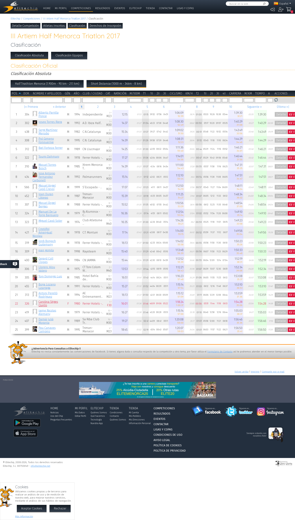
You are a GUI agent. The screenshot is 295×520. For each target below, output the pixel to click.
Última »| (283, 107)
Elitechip (135, 8)
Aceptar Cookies (31, 508)
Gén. (68, 93)
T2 (197, 93)
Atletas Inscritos (54, 25)
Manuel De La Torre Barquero (48, 213)
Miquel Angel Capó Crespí (47, 187)
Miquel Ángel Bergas (47, 204)
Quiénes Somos (99, 412)
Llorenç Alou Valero (47, 268)
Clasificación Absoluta (29, 55)
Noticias (54, 412)
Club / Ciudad (92, 93)
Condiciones (116, 412)
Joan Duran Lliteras (46, 195)
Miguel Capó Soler (50, 221)
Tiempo (260, 93)
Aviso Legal (162, 440)
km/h (189, 93)
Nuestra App (97, 423)
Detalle (281, 114)
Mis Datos (80, 412)
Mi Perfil (61, 8)
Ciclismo (176, 93)
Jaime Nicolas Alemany (47, 312)
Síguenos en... (210, 408)
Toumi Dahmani (49, 156)
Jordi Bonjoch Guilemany (47, 242)
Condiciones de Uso (168, 434)
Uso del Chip (56, 416)
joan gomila (46, 250)
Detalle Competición (25, 25)
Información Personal (140, 423)
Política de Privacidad (170, 450)
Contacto (114, 416)
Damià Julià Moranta (46, 321)
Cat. (108, 93)
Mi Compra (288, 11)
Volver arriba (241, 371)
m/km (248, 93)
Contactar (166, 8)
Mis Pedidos (135, 416)
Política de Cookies (168, 445)
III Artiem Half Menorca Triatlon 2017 (64, 18)
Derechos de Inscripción (105, 25)
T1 (144, 93)
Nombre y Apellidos (47, 93)
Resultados (102, 8)
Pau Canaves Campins (47, 329)
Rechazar (60, 508)
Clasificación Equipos (69, 55)
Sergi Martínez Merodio (48, 131)
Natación (120, 93)
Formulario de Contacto (220, 351)
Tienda (150, 8)
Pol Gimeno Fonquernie (46, 140)
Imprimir (255, 371)
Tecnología (96, 419)
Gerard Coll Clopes (46, 260)
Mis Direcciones (137, 419)
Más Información (24, 516)
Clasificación (77, 25)
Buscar (263, 3)
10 (230, 107)
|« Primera (31, 107)
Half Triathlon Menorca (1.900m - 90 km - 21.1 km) (47, 83)
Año (76, 93)
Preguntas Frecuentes (61, 419)
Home (47, 8)
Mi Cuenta (134, 412)
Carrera (235, 93)
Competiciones (81, 8)
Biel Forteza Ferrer (51, 148)
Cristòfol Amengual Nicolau (42, 232)
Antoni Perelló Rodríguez (48, 294)
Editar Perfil (80, 416)
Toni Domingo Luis (50, 276)
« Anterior (59, 107)
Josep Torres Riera (50, 122)
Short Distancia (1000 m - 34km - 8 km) (116, 83)
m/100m (135, 93)
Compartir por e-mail (273, 371)
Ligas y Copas (185, 8)
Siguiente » (254, 107)
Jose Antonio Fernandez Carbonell (43, 177)
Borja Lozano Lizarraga (47, 286)
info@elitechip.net (40, 466)
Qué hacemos (98, 416)
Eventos (119, 8)
